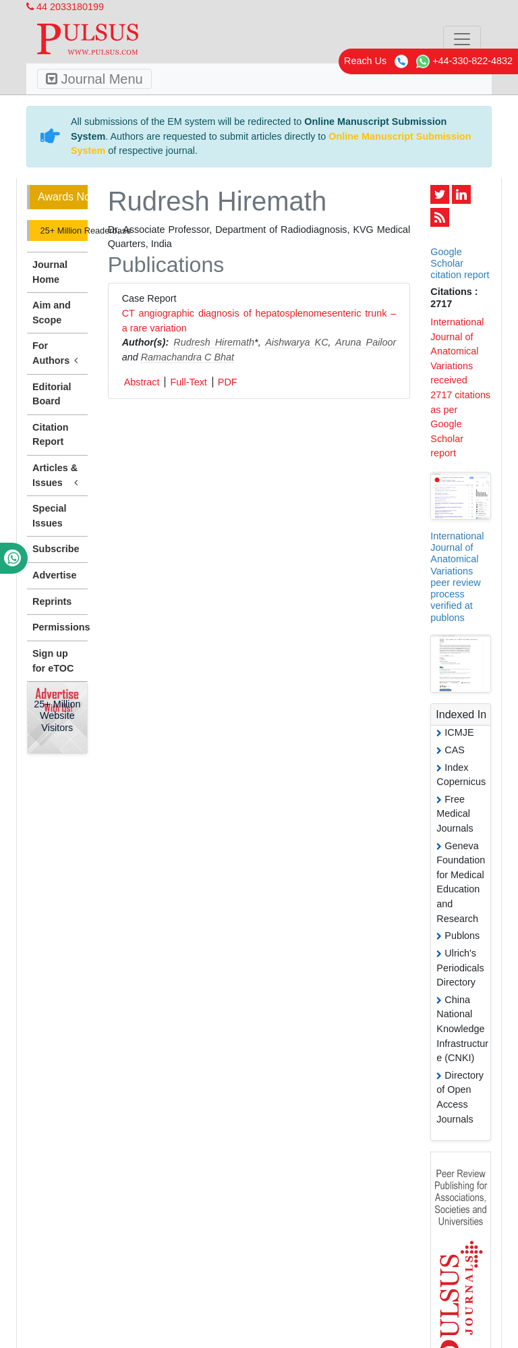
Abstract (142, 382)
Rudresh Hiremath (213, 342)
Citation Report (50, 435)
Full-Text (188, 382)
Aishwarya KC (296, 342)
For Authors (57, 353)
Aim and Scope (51, 312)
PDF (227, 382)
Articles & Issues (57, 475)
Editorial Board (51, 394)
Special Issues (49, 516)
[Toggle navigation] (462, 39)
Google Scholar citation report (459, 263)
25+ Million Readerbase (63, 230)
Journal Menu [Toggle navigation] (94, 79)
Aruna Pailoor (365, 342)
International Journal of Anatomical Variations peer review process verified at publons (457, 577)
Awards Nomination (63, 197)
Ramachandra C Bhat (187, 357)
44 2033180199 (65, 6)
